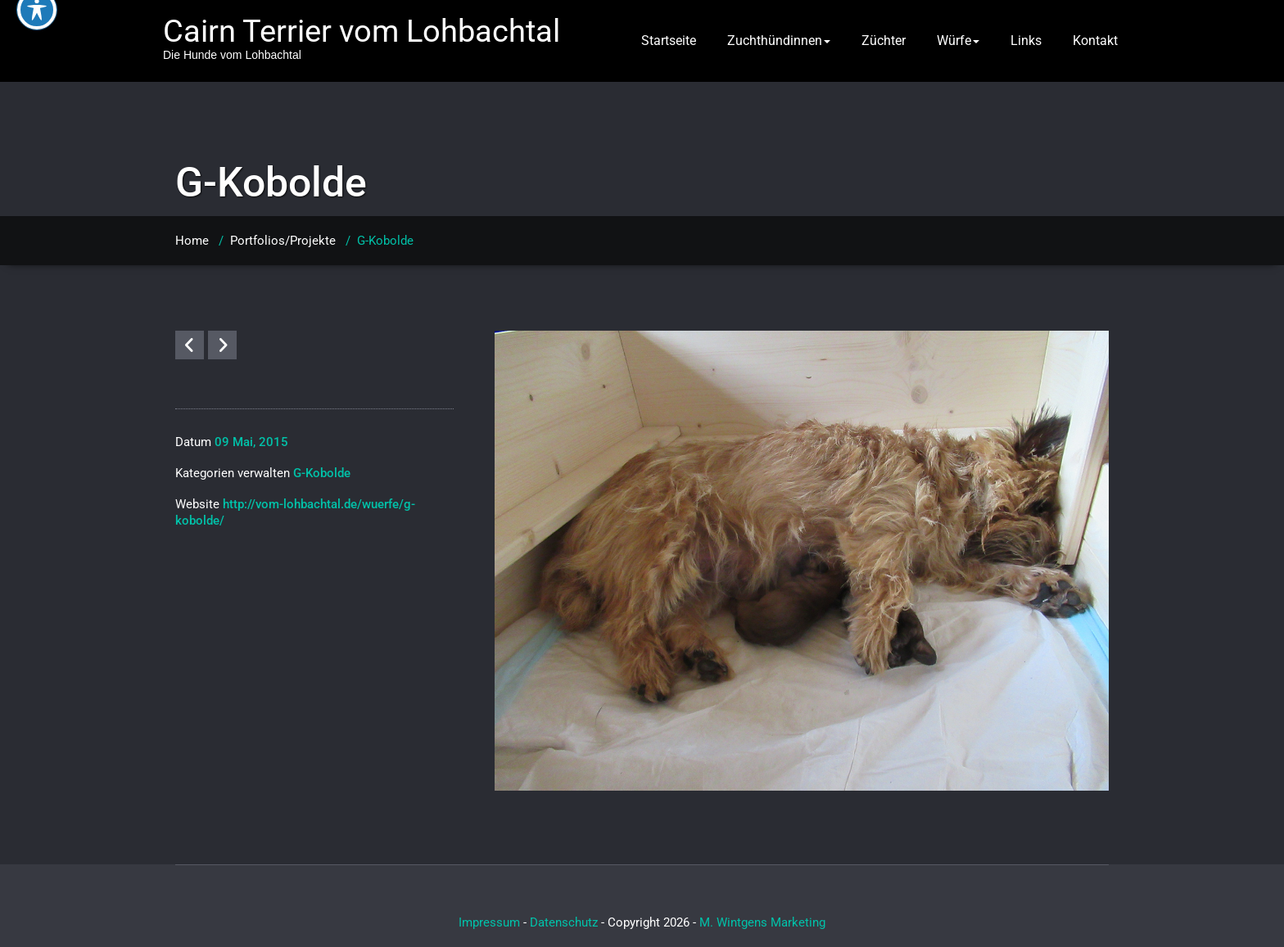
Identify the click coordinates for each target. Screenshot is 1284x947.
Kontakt (1095, 40)
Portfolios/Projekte (283, 240)
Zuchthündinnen (778, 40)
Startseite (668, 40)
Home (192, 240)
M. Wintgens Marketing (762, 922)
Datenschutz (564, 922)
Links (1026, 40)
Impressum (489, 922)
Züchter (883, 40)
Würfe (958, 40)
